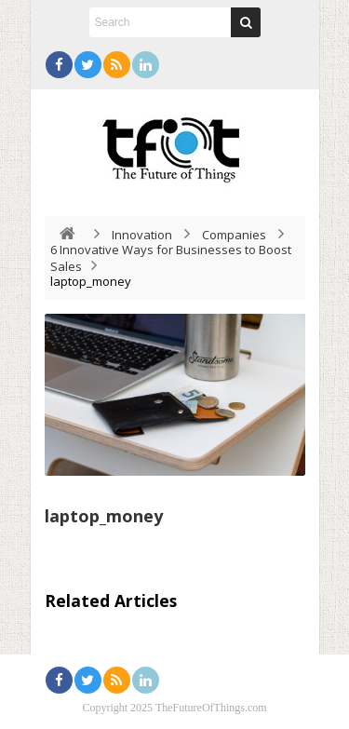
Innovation (142, 234)
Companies (234, 234)
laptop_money (104, 516)
